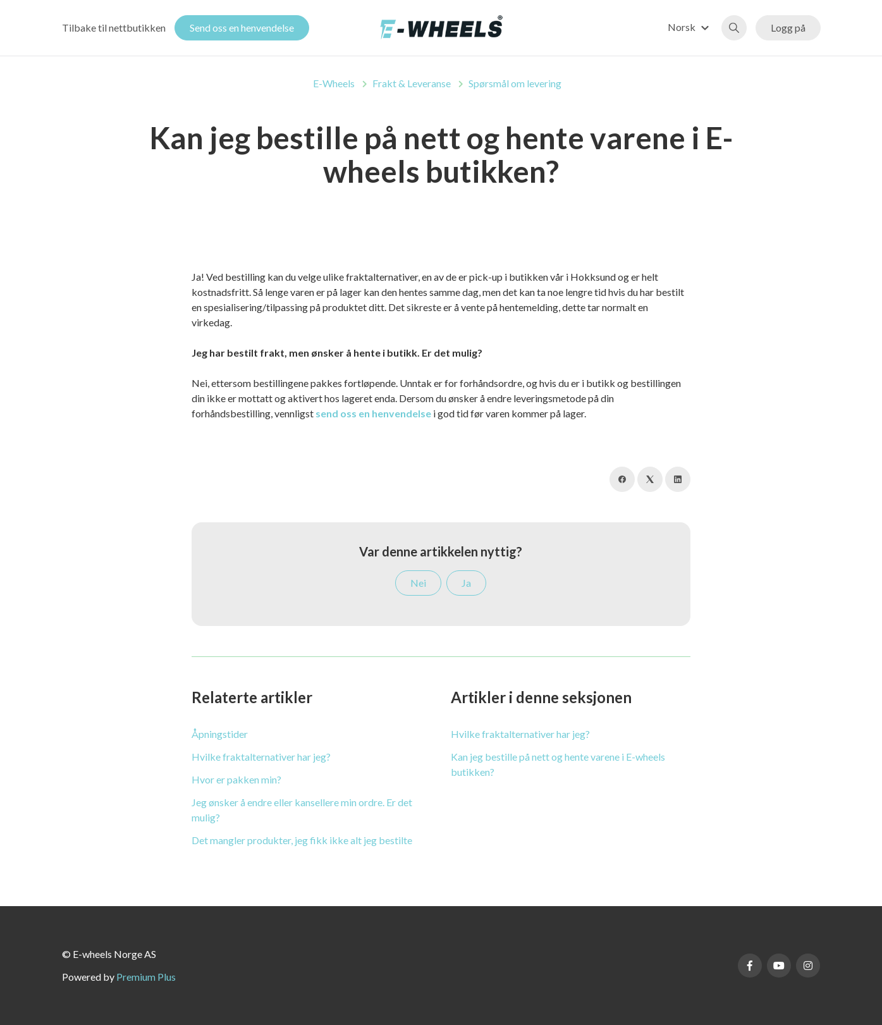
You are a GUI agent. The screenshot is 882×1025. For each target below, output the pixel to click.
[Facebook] (622, 479)
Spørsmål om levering (515, 83)
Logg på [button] (788, 27)
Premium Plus (146, 977)
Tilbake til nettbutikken (114, 27)
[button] (690, 27)
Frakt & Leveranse (411, 83)
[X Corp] (650, 479)
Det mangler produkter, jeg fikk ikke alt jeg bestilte (302, 840)
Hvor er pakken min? (236, 779)
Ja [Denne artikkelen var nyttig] (466, 583)
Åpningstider (220, 734)
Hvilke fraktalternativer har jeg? (261, 757)
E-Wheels (334, 83)
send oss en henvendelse (373, 413)
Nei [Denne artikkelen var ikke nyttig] (418, 583)
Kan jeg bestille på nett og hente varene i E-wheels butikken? (558, 764)
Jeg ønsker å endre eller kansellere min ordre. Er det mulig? (302, 809)
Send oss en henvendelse (242, 27)
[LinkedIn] (677, 479)
